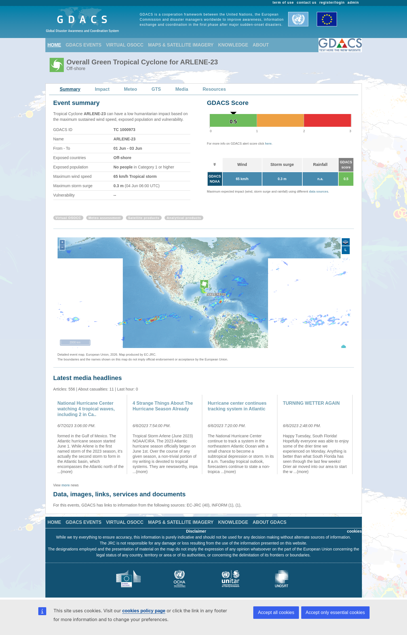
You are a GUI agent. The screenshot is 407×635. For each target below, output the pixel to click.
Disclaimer (196, 531)
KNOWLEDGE (233, 45)
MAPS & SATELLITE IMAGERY (181, 45)
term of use (283, 3)
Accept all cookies (276, 612)
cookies (354, 531)
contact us (307, 3)
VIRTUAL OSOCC (125, 45)
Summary (70, 89)
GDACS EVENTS (84, 45)
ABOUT (261, 45)
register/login (332, 3)
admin (353, 3)
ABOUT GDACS (269, 522)
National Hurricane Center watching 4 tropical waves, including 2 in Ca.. (86, 409)
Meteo (130, 89)
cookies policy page (143, 610)
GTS (156, 89)
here (268, 143)
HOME (54, 45)
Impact (102, 89)
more (66, 485)
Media (181, 89)
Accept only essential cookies (335, 612)
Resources (214, 89)
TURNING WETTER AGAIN (311, 403)
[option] (90, 434)
